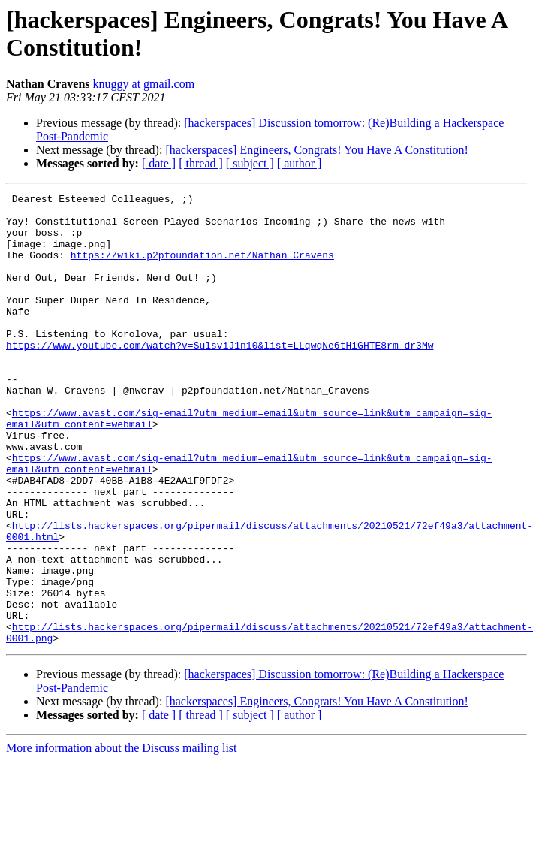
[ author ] (299, 163)
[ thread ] (201, 163)
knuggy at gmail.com (144, 83)
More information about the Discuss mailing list (121, 837)
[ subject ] (250, 163)
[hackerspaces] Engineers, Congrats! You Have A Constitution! (316, 149)
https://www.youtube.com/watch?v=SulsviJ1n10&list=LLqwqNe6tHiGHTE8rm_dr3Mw (219, 376)
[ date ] (159, 163)
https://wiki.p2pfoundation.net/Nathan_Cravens (202, 268)
